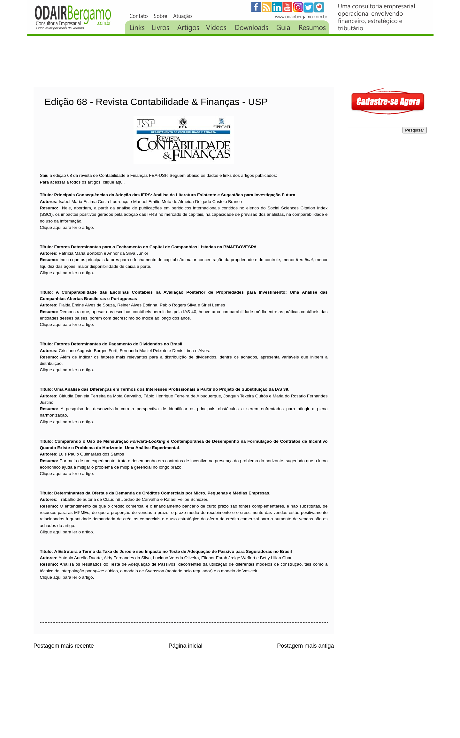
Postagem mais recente (64, 646)
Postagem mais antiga (305, 646)
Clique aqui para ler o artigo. (67, 227)
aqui (119, 182)
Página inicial (185, 646)
